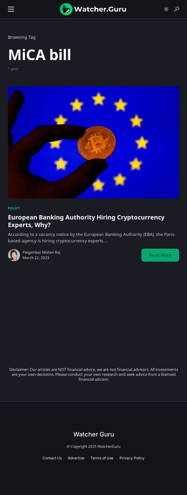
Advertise (76, 458)
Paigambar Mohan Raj (41, 252)
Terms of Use (101, 458)
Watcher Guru (93, 434)
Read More (160, 255)
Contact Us (52, 458)
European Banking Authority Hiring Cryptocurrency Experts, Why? (86, 221)
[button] (11, 9)
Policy (14, 208)
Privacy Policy (132, 458)
